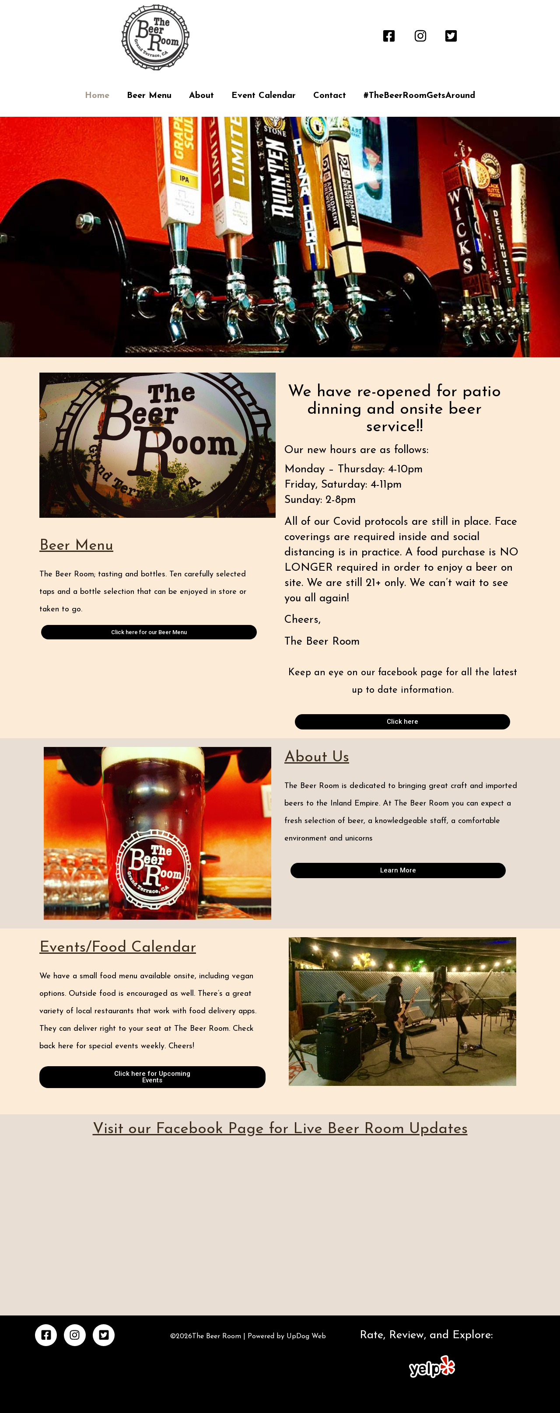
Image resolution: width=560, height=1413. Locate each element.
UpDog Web (305, 1336)
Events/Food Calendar (117, 948)
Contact (329, 95)
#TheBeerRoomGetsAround (419, 95)
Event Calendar (263, 95)
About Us (316, 757)
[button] (272, 350)
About (201, 95)
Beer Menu (149, 95)
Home (97, 95)
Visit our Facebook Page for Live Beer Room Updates (280, 1129)
